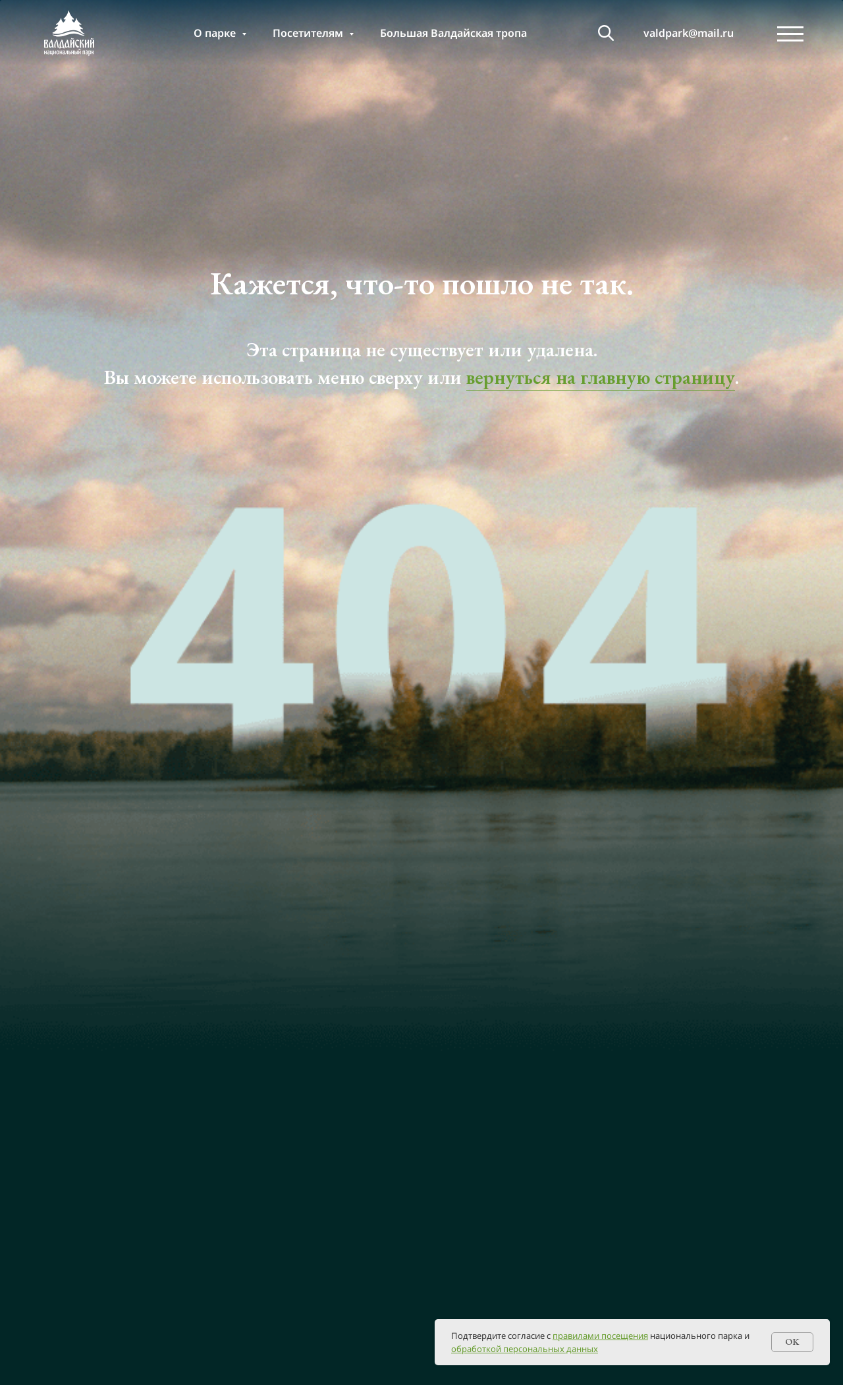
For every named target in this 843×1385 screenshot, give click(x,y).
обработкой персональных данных (524, 1349)
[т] (606, 33)
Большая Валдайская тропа (453, 33)
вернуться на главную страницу (600, 377)
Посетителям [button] (309, 33)
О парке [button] (216, 33)
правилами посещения (600, 1336)
